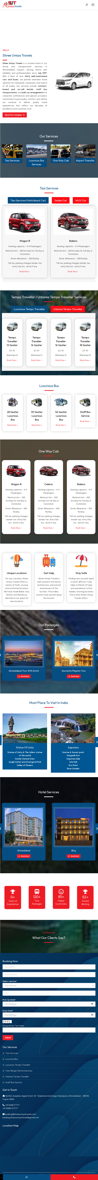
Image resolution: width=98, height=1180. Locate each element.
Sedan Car (60, 200)
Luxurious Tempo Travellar (29, 309)
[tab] (28, 200)
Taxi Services (12, 160)
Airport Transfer (85, 160)
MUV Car (80, 200)
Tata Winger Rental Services (18, 1071)
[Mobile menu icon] (92, 4)
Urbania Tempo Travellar (67, 309)
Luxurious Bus (11, 1059)
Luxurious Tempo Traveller (17, 1065)
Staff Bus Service (13, 1082)
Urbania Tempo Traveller (17, 1076)
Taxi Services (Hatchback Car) (28, 200)
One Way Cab (61, 160)
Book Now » (25, 271)
